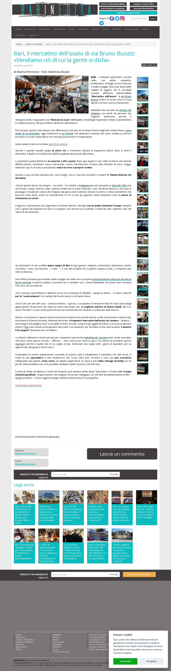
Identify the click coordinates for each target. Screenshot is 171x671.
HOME (18, 29)
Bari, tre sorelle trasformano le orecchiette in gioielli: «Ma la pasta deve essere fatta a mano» (23, 514)
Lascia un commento (122, 454)
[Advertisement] (73, 239)
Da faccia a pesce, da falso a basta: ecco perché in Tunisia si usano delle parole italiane (48, 513)
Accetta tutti (125, 661)
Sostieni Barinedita (97, 642)
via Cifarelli (67, 133)
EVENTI (106, 29)
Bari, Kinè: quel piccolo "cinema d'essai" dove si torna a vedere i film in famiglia (145, 512)
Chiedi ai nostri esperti (98, 635)
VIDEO (145, 29)
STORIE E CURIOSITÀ (24, 640)
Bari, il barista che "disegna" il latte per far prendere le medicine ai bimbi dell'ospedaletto (24, 551)
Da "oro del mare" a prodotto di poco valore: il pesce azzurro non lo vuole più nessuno (73, 513)
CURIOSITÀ (44, 29)
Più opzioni (151, 661)
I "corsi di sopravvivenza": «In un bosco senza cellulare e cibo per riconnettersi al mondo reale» (48, 553)
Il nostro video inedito (139, 574)
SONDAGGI (57, 644)
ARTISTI (95, 29)
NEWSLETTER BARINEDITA (34, 476)
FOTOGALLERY (131, 29)
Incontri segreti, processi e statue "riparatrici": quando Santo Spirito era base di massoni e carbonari (122, 553)
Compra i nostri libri (97, 647)
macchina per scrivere (96, 337)
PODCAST (20, 35)
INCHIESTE (30, 29)
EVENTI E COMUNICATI (25, 642)
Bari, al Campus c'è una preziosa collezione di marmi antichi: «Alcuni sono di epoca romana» (121, 513)
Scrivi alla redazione (97, 637)
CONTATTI (33, 35)
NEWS (18, 649)
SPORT (71, 29)
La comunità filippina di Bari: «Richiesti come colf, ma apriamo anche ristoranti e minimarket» (73, 551)
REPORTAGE (59, 29)
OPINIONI (83, 29)
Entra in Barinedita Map (98, 649)
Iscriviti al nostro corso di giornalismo (104, 644)
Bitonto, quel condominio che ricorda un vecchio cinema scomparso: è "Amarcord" (96, 513)
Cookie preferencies (61, 651)
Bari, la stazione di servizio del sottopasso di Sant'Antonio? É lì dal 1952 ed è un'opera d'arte (97, 551)
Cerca (153, 18)
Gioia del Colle (119, 185)
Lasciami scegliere (122, 653)
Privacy (56, 649)
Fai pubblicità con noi (98, 640)
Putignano (84, 185)
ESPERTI (117, 29)
